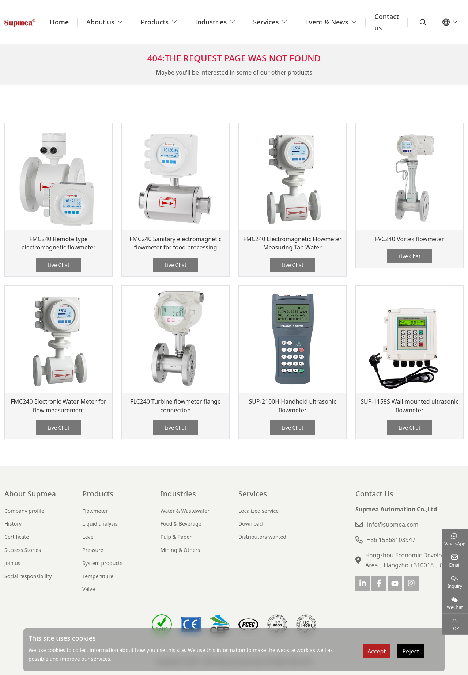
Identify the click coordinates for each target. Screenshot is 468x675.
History (13, 523)
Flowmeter (95, 510)
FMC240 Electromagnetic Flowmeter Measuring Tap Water (292, 243)
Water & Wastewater (185, 510)
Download (250, 523)
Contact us (386, 22)
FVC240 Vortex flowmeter (409, 239)
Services (266, 22)
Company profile (24, 510)
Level (88, 536)
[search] (422, 22)
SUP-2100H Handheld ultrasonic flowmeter (292, 405)
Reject (410, 651)
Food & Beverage (181, 523)
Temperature (97, 576)
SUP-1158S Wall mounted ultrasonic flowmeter (409, 405)
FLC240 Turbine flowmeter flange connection (175, 405)
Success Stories (22, 549)
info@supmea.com (393, 524)
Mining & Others (180, 549)
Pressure (92, 549)
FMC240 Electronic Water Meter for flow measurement (58, 405)
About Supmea (30, 494)
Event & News (326, 22)
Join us (12, 563)
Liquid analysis (99, 523)
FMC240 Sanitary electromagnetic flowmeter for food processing (175, 243)
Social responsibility (28, 576)
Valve (88, 589)
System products (102, 563)
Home (59, 22)
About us (100, 22)
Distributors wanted (262, 536)
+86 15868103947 (391, 540)
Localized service (258, 510)
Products (155, 22)
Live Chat (58, 265)
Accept (376, 651)
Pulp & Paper (176, 536)
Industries (211, 22)
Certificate (16, 536)
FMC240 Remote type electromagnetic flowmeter (59, 243)
